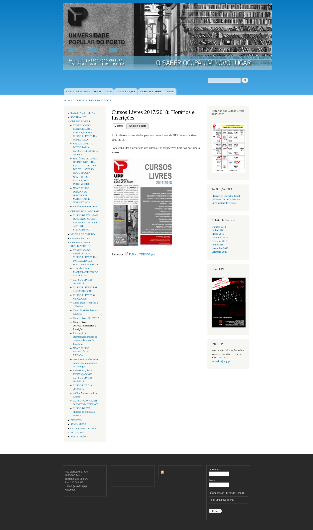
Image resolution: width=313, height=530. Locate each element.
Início (67, 100)
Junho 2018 (217, 230)
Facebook (70, 489)
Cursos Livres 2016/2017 (86, 318)
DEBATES (76, 420)
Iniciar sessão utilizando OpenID (227, 493)
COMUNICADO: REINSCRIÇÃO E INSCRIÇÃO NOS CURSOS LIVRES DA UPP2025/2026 (85, 132)
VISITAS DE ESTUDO (82, 234)
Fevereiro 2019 (219, 241)
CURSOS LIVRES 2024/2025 (157, 91)
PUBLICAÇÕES (79, 436)
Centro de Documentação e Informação (89, 91)
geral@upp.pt (80, 486)
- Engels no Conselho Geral (226, 196)
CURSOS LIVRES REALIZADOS (92, 100)
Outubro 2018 (219, 226)
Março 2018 (218, 233)
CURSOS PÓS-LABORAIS (84, 211)
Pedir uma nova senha (222, 499)
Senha (213, 480)
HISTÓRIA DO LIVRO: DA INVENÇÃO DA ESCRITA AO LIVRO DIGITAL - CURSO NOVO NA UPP (85, 165)
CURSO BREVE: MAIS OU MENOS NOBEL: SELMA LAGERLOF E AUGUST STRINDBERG (85, 222)
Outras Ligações (126, 91)
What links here (138, 125)
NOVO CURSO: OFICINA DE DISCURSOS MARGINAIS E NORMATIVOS (81, 195)
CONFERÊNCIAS (80, 238)
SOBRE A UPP (78, 117)
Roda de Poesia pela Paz (82, 113)
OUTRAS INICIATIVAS (83, 428)
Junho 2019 (217, 244)
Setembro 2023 (219, 251)
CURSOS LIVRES (80, 121)
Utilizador (214, 469)
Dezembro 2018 (220, 237)
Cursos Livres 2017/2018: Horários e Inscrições (84, 326)
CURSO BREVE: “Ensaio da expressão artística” (84, 412)
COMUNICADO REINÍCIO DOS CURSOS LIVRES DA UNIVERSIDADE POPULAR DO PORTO (85, 257)
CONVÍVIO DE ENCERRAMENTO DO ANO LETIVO (85, 272)
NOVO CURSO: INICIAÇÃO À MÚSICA (81, 352)
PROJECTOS (77, 432)
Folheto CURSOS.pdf (142, 254)
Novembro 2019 (220, 248)
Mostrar (119, 125)
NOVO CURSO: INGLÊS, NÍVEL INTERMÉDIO (82, 181)
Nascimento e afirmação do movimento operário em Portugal (85, 363)
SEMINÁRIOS (78, 424)
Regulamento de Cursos (85, 206)
